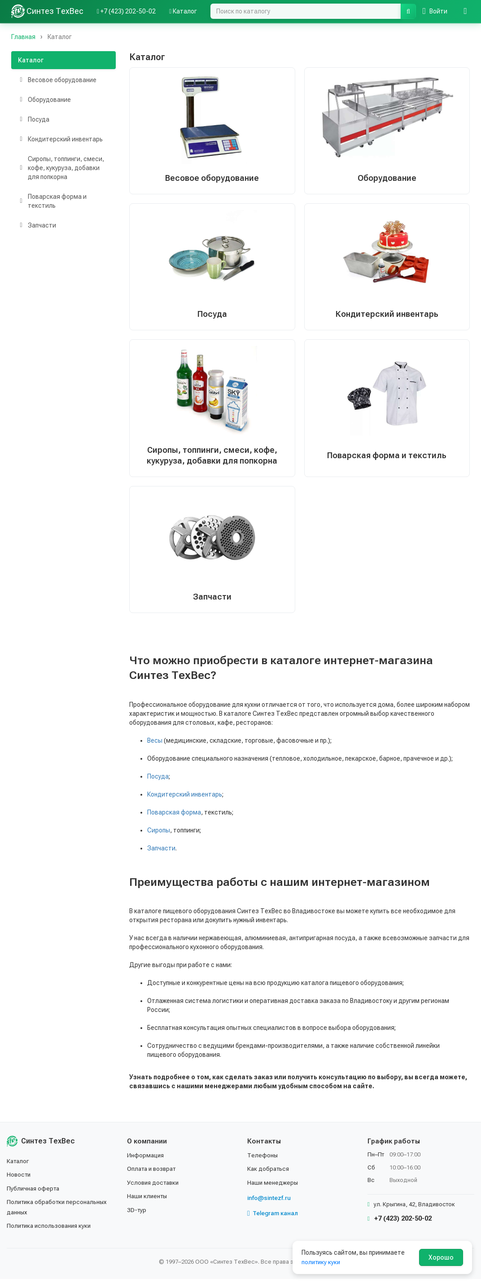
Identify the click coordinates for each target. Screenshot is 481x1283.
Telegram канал (273, 1217)
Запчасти (161, 851)
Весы (154, 744)
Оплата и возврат (153, 1172)
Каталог (31, 60)
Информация (146, 1159)
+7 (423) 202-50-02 (399, 1222)
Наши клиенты (148, 1200)
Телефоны (263, 1159)
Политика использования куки (51, 1229)
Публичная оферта (34, 1192)
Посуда (158, 780)
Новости (19, 1178)
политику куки (322, 1261)
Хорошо (441, 1257)
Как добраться (269, 1172)
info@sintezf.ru (270, 1201)
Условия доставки (154, 1186)
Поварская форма (174, 815)
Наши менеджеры (273, 1186)
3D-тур (137, 1213)
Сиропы (158, 833)
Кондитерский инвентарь (184, 797)
